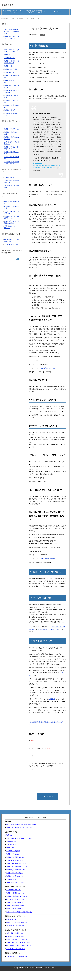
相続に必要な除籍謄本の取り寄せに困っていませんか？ (35, 12)
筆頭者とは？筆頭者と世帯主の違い (17, 923)
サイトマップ (58, 12)
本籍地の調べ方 (9, 178)
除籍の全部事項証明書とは (14, 909)
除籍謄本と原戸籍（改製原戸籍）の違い (18, 943)
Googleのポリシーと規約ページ (48, 630)
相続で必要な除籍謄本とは (14, 933)
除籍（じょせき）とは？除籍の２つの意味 (19, 839)
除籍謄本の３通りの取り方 (14, 876)
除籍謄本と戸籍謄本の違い (14, 861)
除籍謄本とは (10, 4)
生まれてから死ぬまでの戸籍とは (16, 940)
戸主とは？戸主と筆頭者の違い (16, 926)
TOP (8, 19)
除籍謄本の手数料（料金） (14, 873)
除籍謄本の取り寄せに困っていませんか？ (12, 12)
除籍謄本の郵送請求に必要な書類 (16, 896)
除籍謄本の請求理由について (15, 906)
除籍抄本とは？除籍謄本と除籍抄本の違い (19, 912)
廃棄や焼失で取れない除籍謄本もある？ (18, 946)
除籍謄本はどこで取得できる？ (16, 870)
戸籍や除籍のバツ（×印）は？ (15, 949)
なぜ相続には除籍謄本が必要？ (16, 937)
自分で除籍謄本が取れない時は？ (16, 900)
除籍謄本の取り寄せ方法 (11, 129)
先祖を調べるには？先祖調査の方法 (17, 957)
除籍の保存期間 (11, 845)
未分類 (42, 35)
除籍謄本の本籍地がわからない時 (16, 867)
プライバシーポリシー (11, 245)
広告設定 (52, 699)
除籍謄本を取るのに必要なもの (16, 864)
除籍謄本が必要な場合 (11, 69)
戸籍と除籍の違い (9, 58)
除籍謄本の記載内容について (15, 883)
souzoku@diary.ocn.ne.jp (47, 368)
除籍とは (7, 55)
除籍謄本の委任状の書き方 (14, 903)
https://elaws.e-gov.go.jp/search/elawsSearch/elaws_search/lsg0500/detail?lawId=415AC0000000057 (47, 166)
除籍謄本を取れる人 (10, 73)
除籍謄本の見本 (9, 66)
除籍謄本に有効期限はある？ (15, 857)
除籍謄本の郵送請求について (15, 893)
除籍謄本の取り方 (9, 110)
